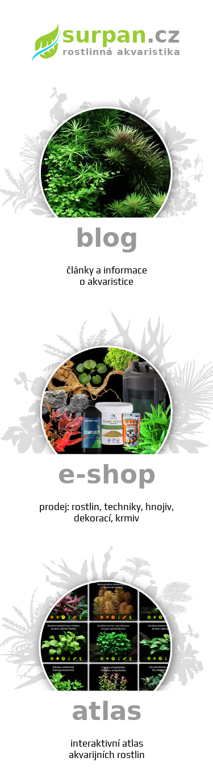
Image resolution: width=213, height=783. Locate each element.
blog (106, 255)
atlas (106, 728)
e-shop (106, 492)
